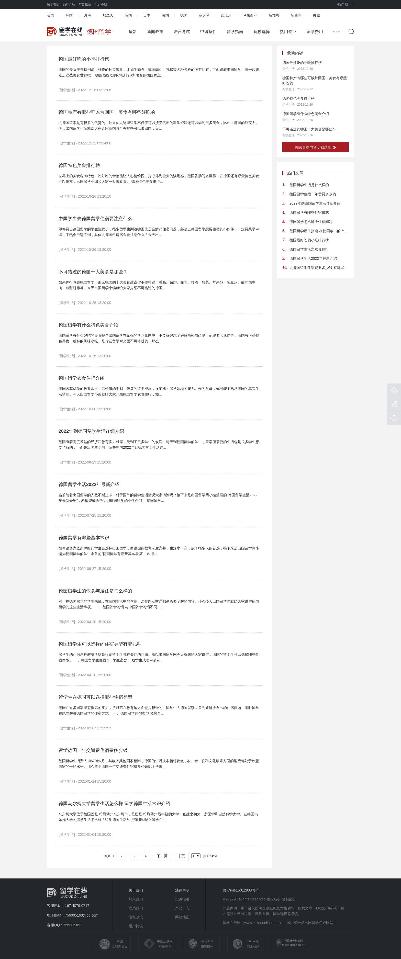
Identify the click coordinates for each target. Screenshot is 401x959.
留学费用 (315, 31)
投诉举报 (101, 4)
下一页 (162, 856)
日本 (146, 15)
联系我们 (136, 908)
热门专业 (288, 31)
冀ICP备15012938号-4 (241, 890)
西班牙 (226, 15)
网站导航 (342, 4)
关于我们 (136, 890)
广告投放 (85, 4)
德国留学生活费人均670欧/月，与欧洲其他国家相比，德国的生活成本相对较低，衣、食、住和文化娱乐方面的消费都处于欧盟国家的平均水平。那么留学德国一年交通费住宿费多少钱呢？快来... (159, 764)
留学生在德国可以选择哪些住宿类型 (95, 697)
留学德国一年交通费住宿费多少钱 (93, 750)
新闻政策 (155, 31)
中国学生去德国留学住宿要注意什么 (95, 218)
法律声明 (182, 890)
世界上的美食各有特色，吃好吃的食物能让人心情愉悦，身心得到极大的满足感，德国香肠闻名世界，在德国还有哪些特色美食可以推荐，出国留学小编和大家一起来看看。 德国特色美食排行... (159, 179)
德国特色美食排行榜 (79, 165)
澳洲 (87, 15)
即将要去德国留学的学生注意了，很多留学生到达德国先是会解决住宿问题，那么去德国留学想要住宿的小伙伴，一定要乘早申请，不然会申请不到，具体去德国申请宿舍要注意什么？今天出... (159, 232)
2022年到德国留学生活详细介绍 (91, 431)
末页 (181, 856)
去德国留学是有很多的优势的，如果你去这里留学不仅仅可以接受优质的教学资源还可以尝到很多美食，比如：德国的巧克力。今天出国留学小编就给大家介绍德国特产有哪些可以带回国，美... (159, 125)
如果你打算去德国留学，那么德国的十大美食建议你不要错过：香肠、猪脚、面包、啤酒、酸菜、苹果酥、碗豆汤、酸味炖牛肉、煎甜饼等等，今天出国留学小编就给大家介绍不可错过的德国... (157, 285)
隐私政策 (136, 917)
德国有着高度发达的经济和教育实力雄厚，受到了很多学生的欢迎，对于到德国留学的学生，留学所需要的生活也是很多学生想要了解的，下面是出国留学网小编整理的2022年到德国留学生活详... (159, 444)
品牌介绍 (69, 4)
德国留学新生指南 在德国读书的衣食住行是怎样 (319, 231)
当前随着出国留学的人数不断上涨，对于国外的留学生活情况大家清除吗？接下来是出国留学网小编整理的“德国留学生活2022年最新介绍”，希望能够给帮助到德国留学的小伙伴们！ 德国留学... (158, 498)
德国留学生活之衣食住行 (309, 249)
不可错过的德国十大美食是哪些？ (93, 271)
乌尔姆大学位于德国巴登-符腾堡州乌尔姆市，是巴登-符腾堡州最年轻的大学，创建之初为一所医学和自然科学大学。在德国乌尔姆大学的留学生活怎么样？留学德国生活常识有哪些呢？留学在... (158, 817)
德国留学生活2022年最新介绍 (89, 484)
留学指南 (235, 31)
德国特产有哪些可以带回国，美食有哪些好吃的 (107, 112)
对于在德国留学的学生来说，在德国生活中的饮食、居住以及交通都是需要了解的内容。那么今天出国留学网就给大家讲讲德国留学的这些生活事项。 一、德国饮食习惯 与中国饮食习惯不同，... (159, 604)
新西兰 (296, 15)
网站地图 (182, 917)
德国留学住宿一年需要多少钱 (312, 194)
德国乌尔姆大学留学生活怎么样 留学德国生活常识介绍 (114, 803)
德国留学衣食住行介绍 (82, 378)
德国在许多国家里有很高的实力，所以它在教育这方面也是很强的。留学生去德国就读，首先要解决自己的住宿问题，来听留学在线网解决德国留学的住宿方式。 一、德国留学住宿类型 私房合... (159, 710)
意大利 (204, 15)
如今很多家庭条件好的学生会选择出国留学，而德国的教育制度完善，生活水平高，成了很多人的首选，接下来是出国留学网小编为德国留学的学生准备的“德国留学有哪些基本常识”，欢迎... (159, 551)
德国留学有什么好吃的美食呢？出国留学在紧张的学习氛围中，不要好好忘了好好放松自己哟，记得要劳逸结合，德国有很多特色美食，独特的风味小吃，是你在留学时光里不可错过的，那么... (159, 338)
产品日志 (182, 908)
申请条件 (208, 31)
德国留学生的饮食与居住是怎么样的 (95, 590)
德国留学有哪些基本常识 (84, 537)
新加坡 (274, 15)
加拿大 (108, 15)
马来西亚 (250, 15)
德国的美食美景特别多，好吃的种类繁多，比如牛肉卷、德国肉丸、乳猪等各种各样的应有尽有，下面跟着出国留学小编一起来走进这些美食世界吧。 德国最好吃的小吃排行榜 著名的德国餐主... (159, 72)
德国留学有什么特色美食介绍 (88, 325)
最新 (133, 31)
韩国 (128, 15)
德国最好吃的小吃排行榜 (84, 59)
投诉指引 (182, 899)
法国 (165, 15)
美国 (50, 15)
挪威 (316, 15)
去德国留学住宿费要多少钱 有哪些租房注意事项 (319, 268)
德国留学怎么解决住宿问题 (310, 222)
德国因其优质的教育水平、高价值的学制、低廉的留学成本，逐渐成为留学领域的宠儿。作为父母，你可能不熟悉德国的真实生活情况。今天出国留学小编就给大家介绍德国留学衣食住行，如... (159, 391)
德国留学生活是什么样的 (309, 185)
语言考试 (182, 31)
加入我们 (136, 899)
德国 (183, 15)
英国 (69, 15)
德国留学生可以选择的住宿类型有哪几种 (100, 644)
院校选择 (261, 31)
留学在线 (53, 4)
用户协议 (136, 926)
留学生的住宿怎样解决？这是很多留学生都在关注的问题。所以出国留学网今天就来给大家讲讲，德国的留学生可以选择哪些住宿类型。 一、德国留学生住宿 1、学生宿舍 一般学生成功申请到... (159, 657)
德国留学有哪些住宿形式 (309, 212)
